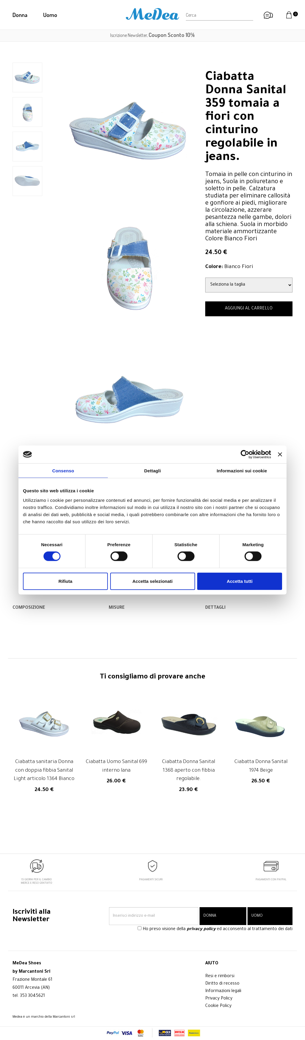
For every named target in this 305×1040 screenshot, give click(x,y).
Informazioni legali (223, 991)
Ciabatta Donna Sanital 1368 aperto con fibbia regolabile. (188, 770)
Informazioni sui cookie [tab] (242, 470)
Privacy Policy (218, 999)
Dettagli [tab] (152, 470)
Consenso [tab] (63, 470)
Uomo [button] (50, 14)
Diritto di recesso (222, 984)
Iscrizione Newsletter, (152, 35)
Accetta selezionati (152, 580)
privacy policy (201, 929)
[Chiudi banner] (280, 454)
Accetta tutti (240, 580)
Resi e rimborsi (219, 976)
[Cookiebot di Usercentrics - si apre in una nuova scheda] (245, 454)
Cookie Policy (218, 1006)
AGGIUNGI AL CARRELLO (249, 308)
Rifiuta (65, 580)
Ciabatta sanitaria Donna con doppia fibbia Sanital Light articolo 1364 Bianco (44, 770)
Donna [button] (20, 14)
